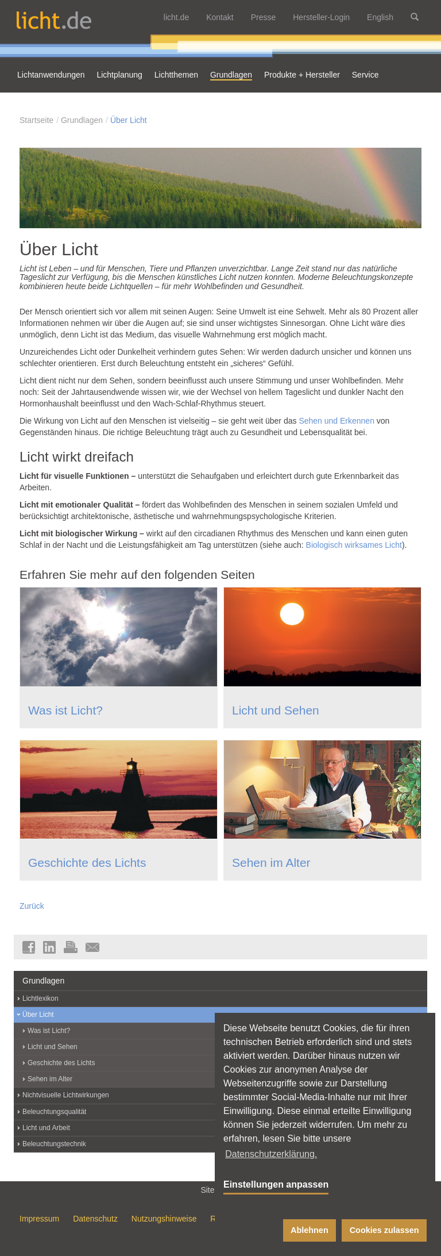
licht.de (176, 17)
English (380, 17)
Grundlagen (82, 120)
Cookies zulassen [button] (384, 1230)
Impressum (39, 1218)
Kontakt (219, 17)
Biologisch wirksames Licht (354, 545)
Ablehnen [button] (309, 1230)
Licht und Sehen (275, 710)
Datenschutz (95, 1218)
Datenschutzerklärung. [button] (271, 1154)
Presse (263, 17)
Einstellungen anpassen (275, 1184)
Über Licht (128, 120)
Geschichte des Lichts (87, 862)
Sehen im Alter (271, 862)
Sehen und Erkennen (336, 420)
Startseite (36, 120)
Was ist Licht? (65, 710)
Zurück (32, 906)
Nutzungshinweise (164, 1218)
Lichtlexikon (40, 998)
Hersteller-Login (321, 17)
